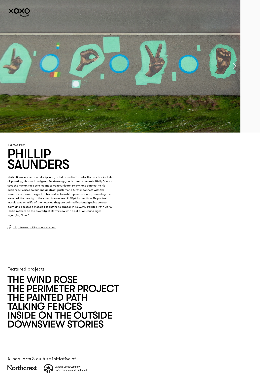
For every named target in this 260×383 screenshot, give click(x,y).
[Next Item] (235, 66)
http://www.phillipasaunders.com (34, 227)
